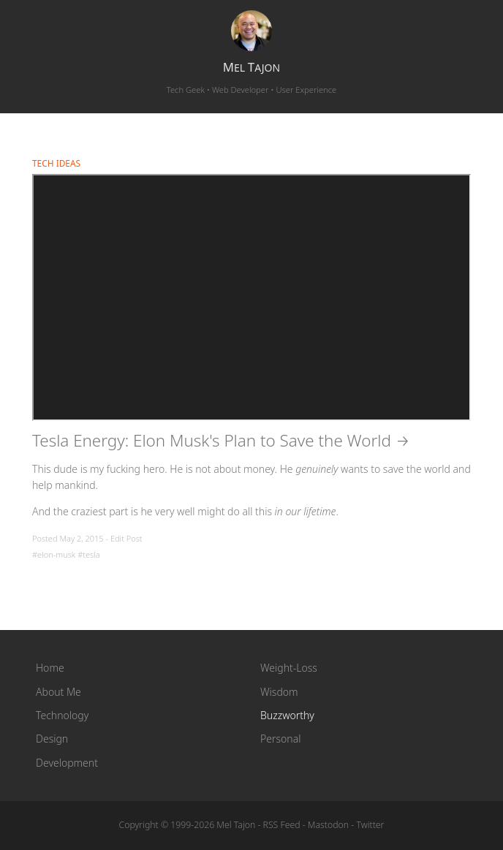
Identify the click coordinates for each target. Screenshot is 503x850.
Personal (280, 738)
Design (52, 738)
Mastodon (328, 825)
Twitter (370, 825)
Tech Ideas (56, 163)
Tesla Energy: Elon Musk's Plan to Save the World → (221, 440)
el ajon (251, 67)
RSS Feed (281, 825)
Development (67, 763)
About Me (58, 692)
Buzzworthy (287, 715)
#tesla (88, 554)
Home (50, 668)
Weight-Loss (288, 668)
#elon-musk (53, 554)
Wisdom (279, 692)
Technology (62, 715)
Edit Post (126, 538)
